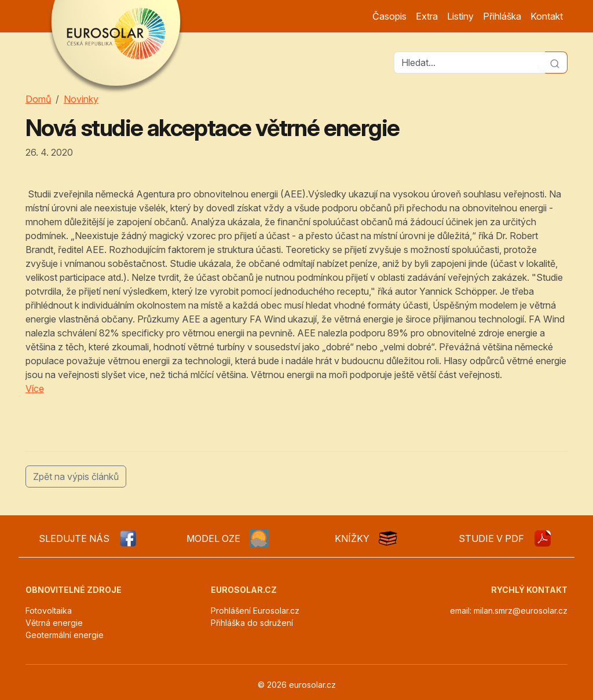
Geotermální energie (64, 635)
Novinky (81, 99)
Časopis (389, 16)
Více (34, 388)
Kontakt (546, 16)
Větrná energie (54, 623)
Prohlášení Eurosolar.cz (255, 610)
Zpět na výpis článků (76, 476)
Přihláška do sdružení (252, 623)
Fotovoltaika (48, 610)
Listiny (460, 16)
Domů (38, 99)
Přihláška (502, 16)
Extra (427, 16)
